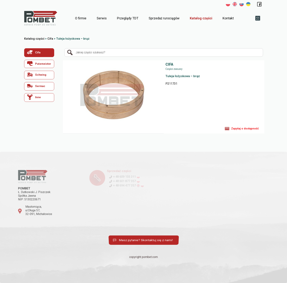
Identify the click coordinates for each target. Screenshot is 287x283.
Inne (34, 97)
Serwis (102, 18)
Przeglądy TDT (127, 18)
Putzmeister (39, 63)
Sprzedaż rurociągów (164, 18)
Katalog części (201, 18)
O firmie (80, 18)
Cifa (33, 52)
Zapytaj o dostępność (242, 128)
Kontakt (228, 18)
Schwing (36, 74)
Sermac (36, 85)
